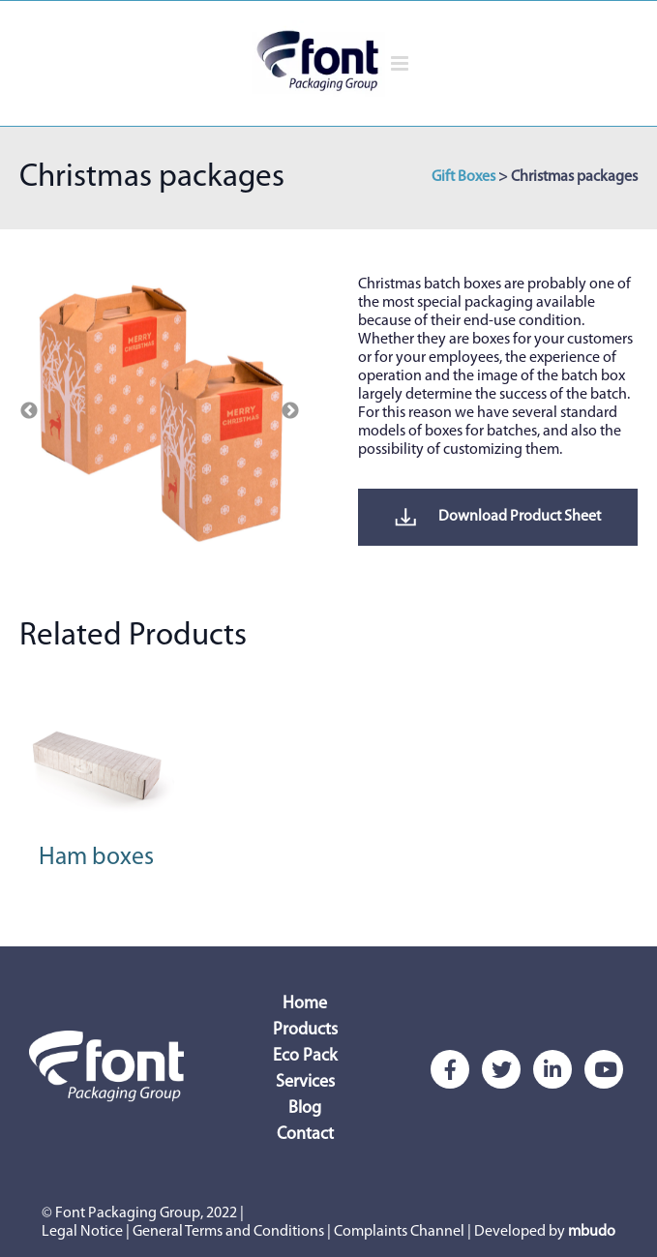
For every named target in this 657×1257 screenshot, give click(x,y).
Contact (305, 1134)
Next (290, 411)
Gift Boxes (463, 177)
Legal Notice (82, 1232)
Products (305, 1030)
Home (305, 1004)
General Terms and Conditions (228, 1232)
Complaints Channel (399, 1232)
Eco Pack (305, 1056)
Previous (29, 411)
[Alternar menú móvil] (401, 63)
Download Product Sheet (498, 517)
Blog (304, 1108)
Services (305, 1082)
